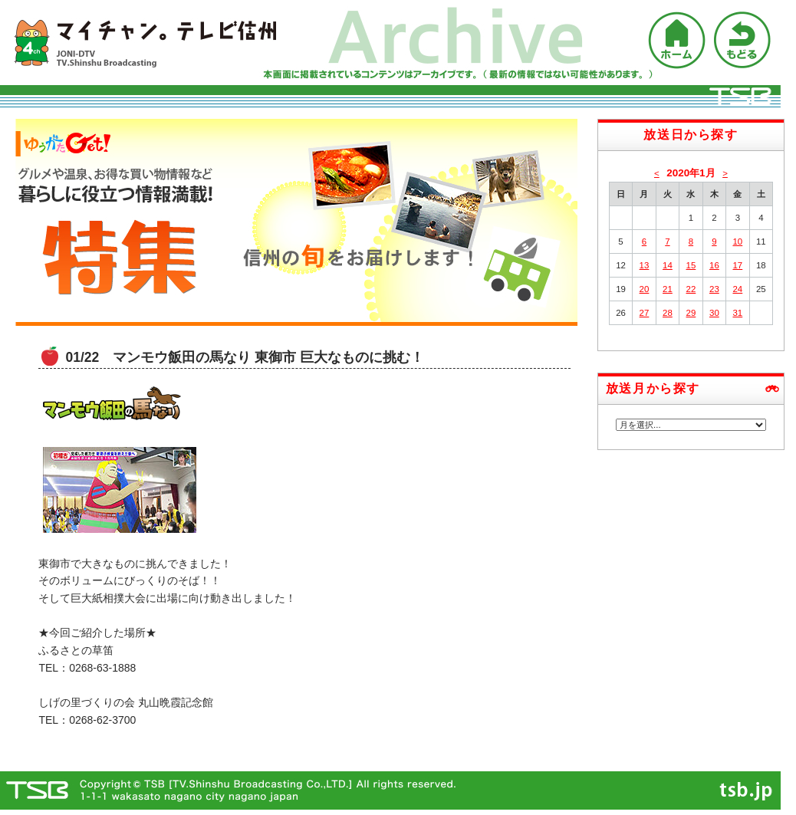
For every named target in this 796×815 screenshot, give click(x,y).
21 (668, 289)
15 (691, 265)
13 (645, 265)
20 (645, 289)
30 (714, 312)
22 (691, 289)
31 (737, 312)
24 (737, 289)
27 (645, 312)
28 (668, 312)
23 (714, 289)
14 (668, 265)
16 (714, 265)
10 (737, 241)
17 (737, 265)
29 (691, 312)
